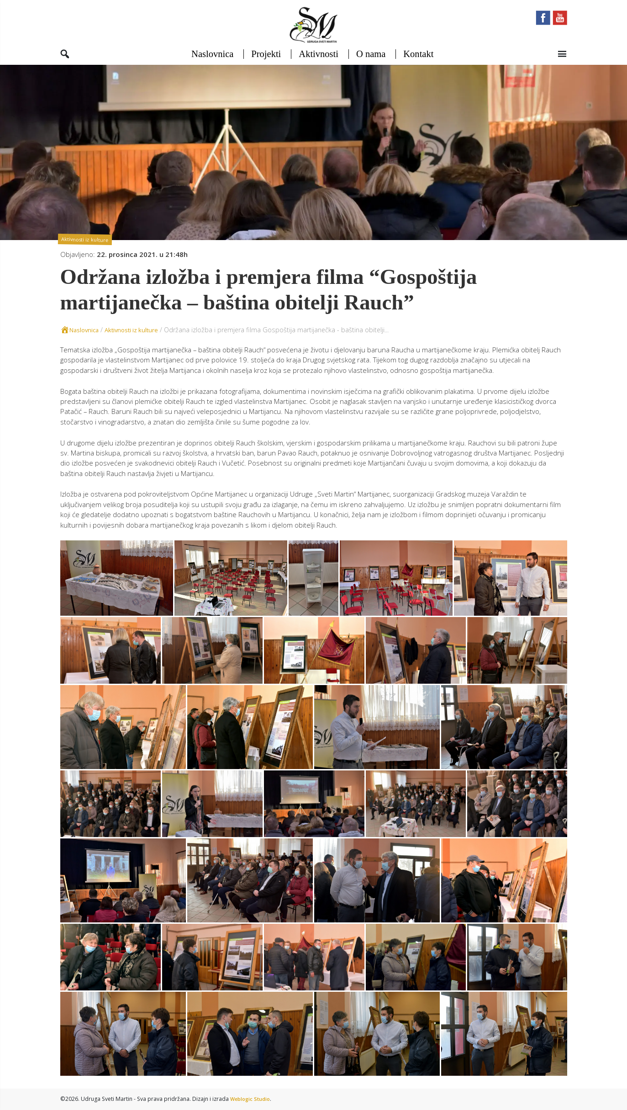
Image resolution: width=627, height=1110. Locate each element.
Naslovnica (212, 60)
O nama (370, 60)
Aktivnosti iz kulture (86, 245)
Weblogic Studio (252, 1099)
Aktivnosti (318, 60)
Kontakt (418, 60)
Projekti (266, 60)
